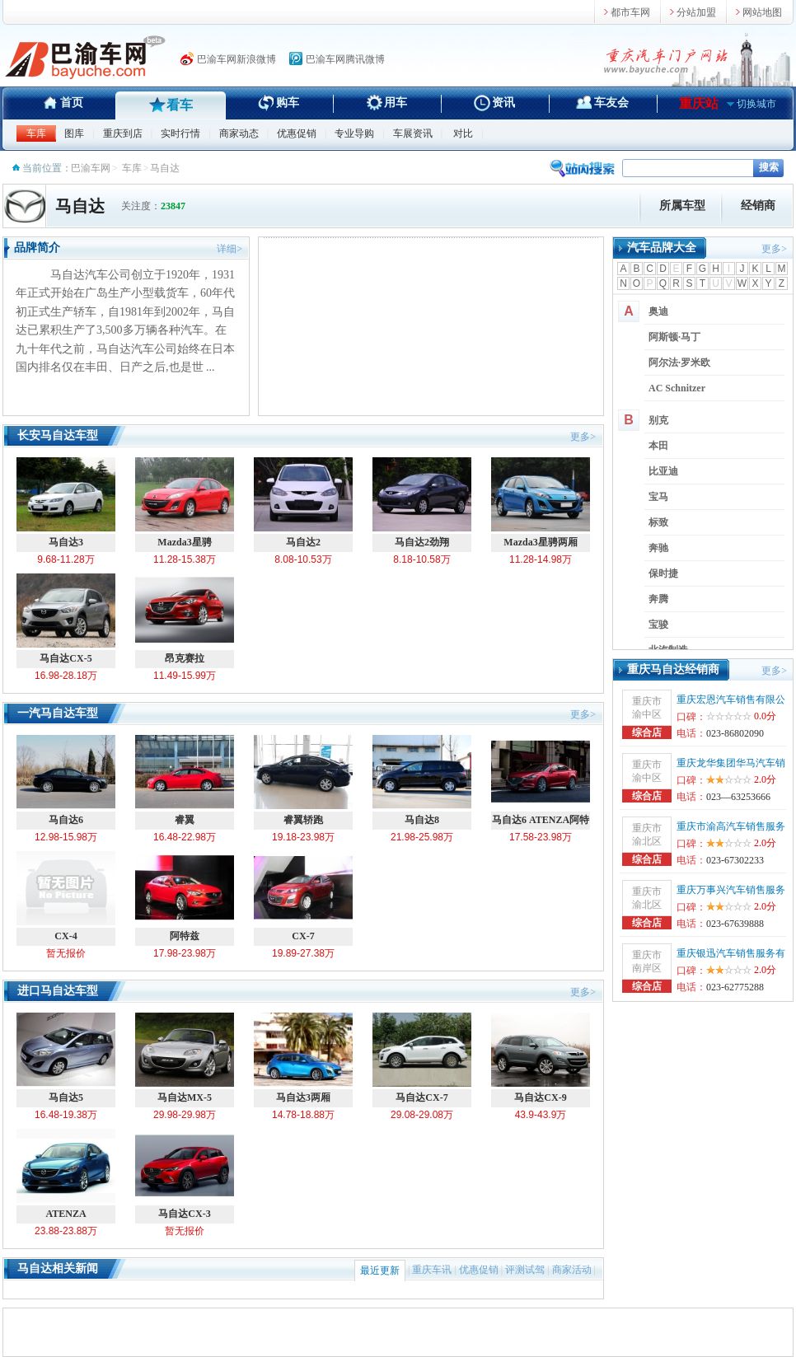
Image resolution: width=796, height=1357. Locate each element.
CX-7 (303, 896)
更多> (583, 436)
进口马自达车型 (57, 991)
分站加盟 (696, 12)
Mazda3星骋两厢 (540, 502)
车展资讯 (413, 133)
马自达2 (303, 502)
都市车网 (630, 12)
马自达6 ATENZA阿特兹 (540, 782)
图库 (74, 133)
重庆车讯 (432, 1269)
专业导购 (354, 133)
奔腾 (658, 599)
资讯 (503, 102)
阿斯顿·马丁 (674, 337)
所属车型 (682, 205)
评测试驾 (525, 1269)
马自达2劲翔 (421, 502)
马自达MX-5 (184, 1058)
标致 (658, 522)
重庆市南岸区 (647, 961)
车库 (36, 133)
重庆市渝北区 (647, 834)
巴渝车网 (90, 168)
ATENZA (65, 1174)
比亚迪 (663, 471)
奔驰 (658, 548)
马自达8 (421, 780)
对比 (463, 133)
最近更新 (380, 1270)
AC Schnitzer (677, 388)
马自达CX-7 (421, 1058)
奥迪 (658, 311)
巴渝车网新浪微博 (236, 59)
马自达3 (65, 502)
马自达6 (65, 780)
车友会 (611, 102)
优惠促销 (296, 133)
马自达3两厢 (303, 1058)
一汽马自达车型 (57, 713)
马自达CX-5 (65, 618)
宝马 (658, 497)
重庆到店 (123, 133)
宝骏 (658, 624)
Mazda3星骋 (184, 502)
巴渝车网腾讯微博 (345, 59)
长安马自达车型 (57, 435)
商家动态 (239, 133)
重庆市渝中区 (647, 707)
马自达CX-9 (540, 1058)
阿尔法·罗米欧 (679, 362)
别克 (658, 420)
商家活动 (572, 1269)
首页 (71, 102)
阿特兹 (184, 896)
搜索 (769, 167)
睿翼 (184, 780)
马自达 (80, 206)
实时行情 (180, 133)
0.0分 (765, 716)
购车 (287, 102)
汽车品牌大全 (661, 247)
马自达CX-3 (184, 1174)
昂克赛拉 (184, 618)
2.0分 (741, 779)
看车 (179, 105)
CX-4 (65, 896)
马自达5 (65, 1058)
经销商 (758, 205)
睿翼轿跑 (303, 780)
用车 (395, 102)
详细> (229, 249)
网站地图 (762, 12)
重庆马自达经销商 (673, 669)
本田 (658, 446)
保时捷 (663, 573)
